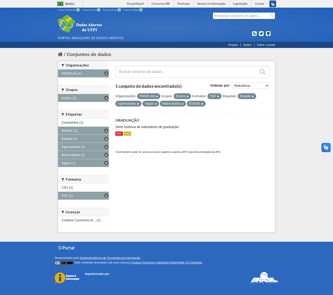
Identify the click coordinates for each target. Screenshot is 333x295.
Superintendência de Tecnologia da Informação (109, 258)
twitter (261, 35)
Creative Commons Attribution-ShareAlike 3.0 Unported (166, 262)
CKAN (93, 279)
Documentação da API (206, 152)
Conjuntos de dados (89, 54)
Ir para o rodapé (132, 9)
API (184, 152)
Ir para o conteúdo (69, 9)
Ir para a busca (111, 9)
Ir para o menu (91, 9)
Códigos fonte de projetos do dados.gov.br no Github (268, 35)
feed (254, 35)
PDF (119, 133)
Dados (247, 45)
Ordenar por (219, 85)
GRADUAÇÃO (127, 120)
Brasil (70, 4)
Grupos (233, 45)
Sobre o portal (266, 45)
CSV (127, 133)
